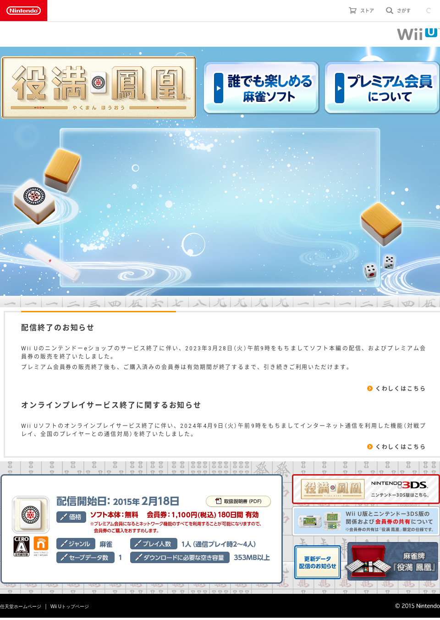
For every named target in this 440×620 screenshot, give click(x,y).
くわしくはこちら (400, 388)
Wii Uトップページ (69, 606)
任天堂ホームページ (20, 606)
